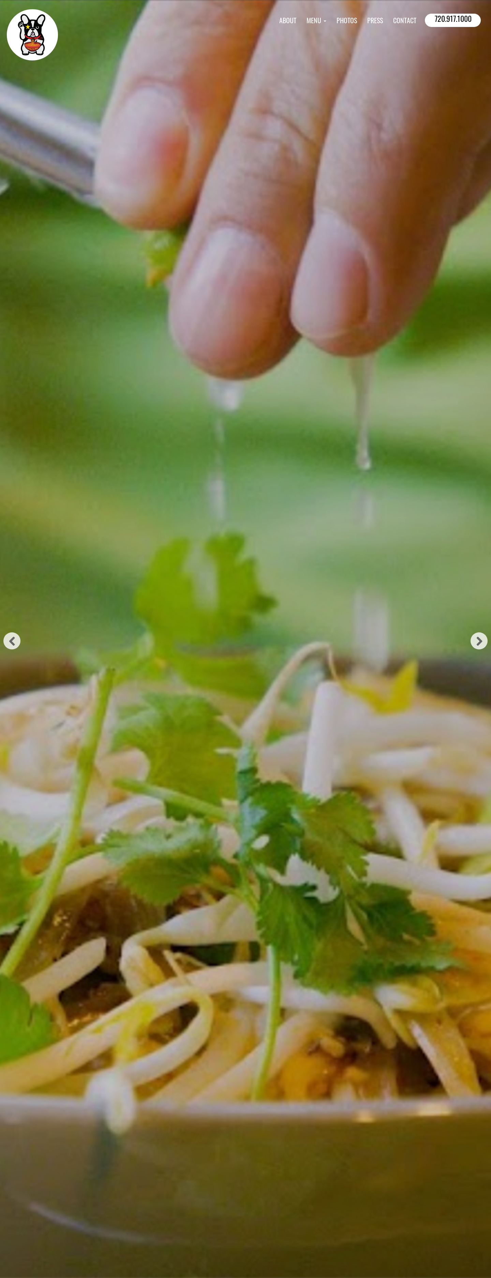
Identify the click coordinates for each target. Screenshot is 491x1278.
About (287, 21)
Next (479, 640)
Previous (11, 640)
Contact (404, 21)
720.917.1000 (453, 20)
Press (375, 21)
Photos (347, 21)
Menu (316, 21)
